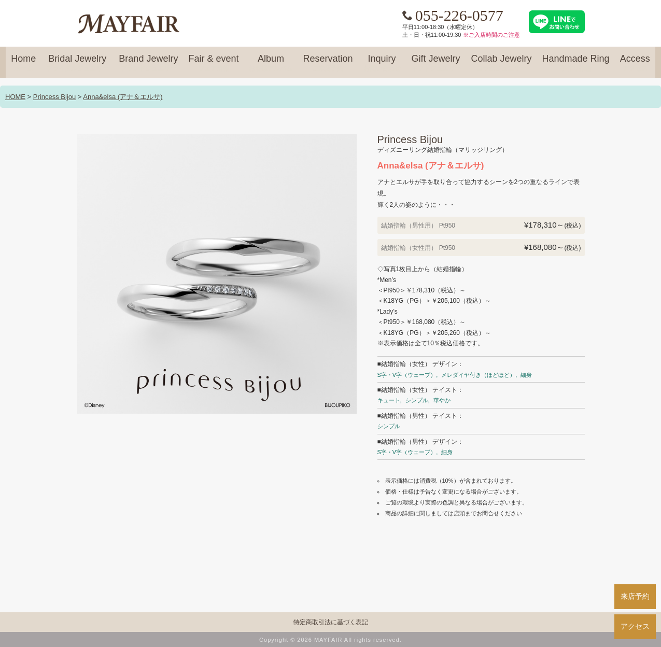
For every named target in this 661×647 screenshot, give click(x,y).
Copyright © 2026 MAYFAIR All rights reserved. (330, 640)
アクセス (635, 626)
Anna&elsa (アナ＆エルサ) (122, 97)
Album (270, 63)
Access (635, 63)
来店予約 (635, 596)
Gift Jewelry (436, 63)
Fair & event (213, 63)
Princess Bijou (54, 97)
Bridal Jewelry (77, 63)
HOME (15, 97)
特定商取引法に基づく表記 (330, 622)
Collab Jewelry (501, 63)
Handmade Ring (576, 63)
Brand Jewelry (148, 63)
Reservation (328, 63)
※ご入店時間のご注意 (491, 35)
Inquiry (382, 63)
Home (23, 63)
